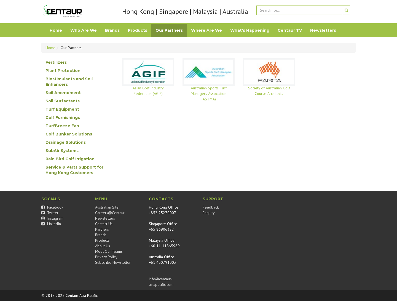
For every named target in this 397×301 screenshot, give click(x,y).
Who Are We (83, 30)
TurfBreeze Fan (62, 125)
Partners (102, 229)
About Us (102, 245)
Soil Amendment (63, 92)
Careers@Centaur (110, 212)
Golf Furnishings (62, 117)
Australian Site (107, 207)
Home (56, 30)
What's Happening (249, 30)
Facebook (52, 207)
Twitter (49, 212)
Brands (112, 30)
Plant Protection (63, 70)
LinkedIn (51, 223)
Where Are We (206, 30)
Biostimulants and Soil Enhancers (69, 81)
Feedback (211, 207)
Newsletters (323, 30)
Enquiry (209, 212)
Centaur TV (290, 30)
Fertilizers (56, 62)
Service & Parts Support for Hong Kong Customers (74, 170)
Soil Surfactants (62, 100)
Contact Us (103, 223)
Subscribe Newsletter (113, 262)
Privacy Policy (106, 256)
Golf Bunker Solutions (68, 134)
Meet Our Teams (109, 251)
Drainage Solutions (65, 142)
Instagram (52, 218)
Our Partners (169, 30)
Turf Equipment (62, 109)
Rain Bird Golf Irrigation (70, 158)
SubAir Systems (62, 150)
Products (137, 30)
